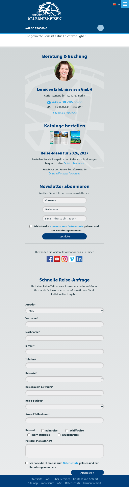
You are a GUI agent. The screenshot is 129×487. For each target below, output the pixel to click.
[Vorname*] (64, 324)
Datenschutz (70, 463)
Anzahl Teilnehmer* (37, 414)
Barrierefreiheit (92, 483)
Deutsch (116, 5)
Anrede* (30, 304)
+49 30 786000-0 (36, 28)
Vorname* (31, 318)
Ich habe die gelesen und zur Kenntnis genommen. (66, 228)
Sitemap (33, 483)
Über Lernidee (61, 479)
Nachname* (32, 332)
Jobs (48, 479)
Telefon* (30, 359)
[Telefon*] (64, 365)
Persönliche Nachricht (38, 441)
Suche (100, 28)
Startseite (36, 479)
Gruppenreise (70, 435)
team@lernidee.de (66, 113)
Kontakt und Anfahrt (85, 479)
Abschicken (64, 236)
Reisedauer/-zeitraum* (39, 387)
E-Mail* (29, 345)
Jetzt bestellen (75, 163)
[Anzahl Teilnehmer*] (64, 420)
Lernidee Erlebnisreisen (44, 11)
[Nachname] (64, 209)
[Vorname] (64, 200)
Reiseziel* (31, 373)
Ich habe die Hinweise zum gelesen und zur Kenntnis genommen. (64, 465)
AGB (59, 483)
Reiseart (30, 430)
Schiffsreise (77, 430)
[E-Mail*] (64, 218)
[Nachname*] (64, 338)
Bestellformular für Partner (66, 173)
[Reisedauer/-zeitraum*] (64, 393)
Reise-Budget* (34, 400)
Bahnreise (51, 430)
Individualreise (40, 435)
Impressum (47, 483)
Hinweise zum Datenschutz (66, 226)
